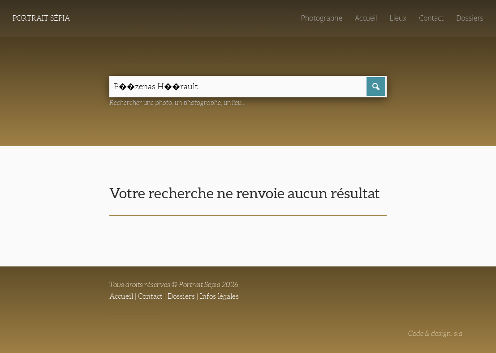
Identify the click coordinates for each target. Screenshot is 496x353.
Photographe (321, 18)
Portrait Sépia (41, 18)
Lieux (398, 18)
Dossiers (469, 18)
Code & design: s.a (435, 333)
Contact (431, 18)
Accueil (366, 18)
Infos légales (219, 296)
